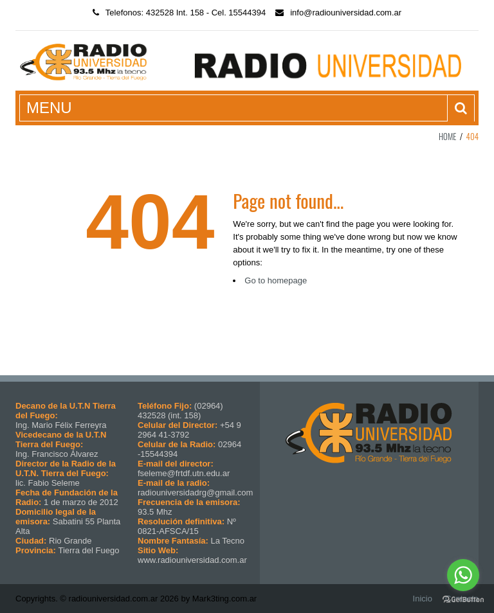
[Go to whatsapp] (463, 575)
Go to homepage (275, 280)
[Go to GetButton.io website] (463, 600)
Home (448, 136)
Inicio (422, 598)
